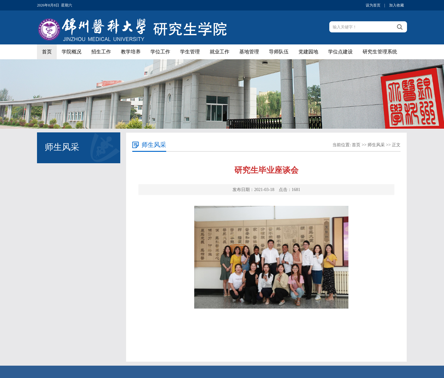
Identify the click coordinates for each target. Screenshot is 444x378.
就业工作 (219, 51)
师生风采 (376, 145)
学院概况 (71, 51)
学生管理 (190, 51)
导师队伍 (279, 51)
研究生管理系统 (380, 51)
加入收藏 (396, 5)
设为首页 (373, 5)
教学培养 (131, 51)
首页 (47, 51)
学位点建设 (340, 51)
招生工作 (101, 51)
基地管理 (249, 51)
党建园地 (308, 51)
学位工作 (160, 51)
